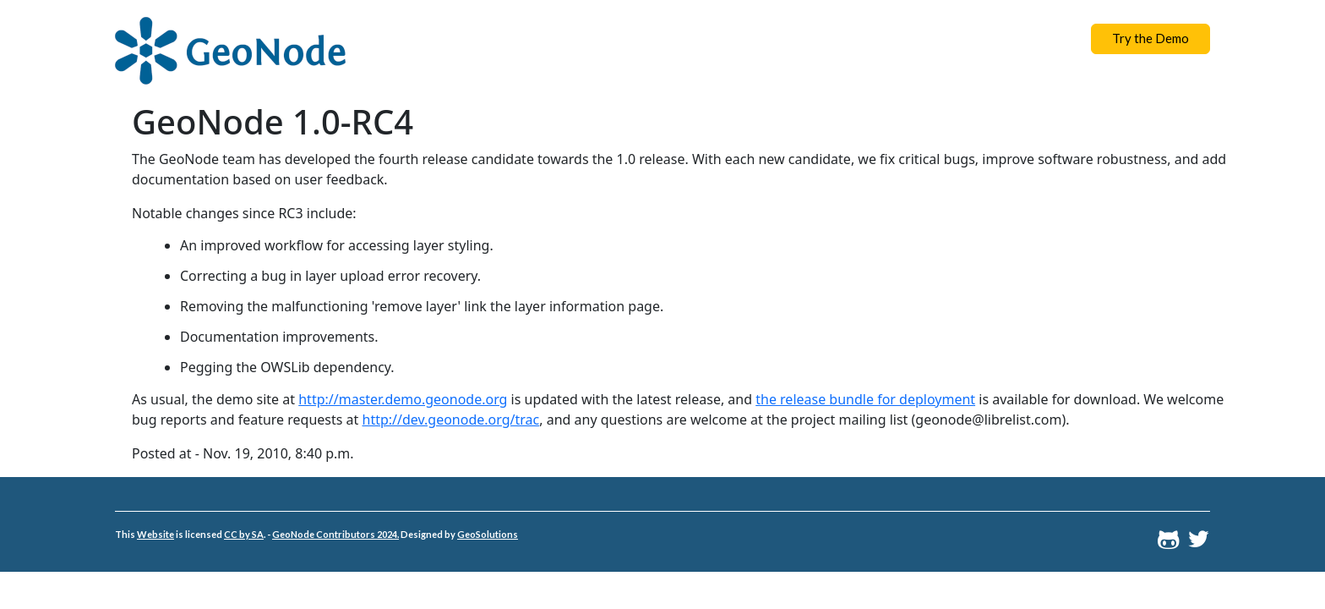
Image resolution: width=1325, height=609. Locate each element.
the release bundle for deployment (865, 399)
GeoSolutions (487, 534)
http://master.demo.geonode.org (402, 399)
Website (155, 534)
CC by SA (244, 534)
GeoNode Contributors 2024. (335, 534)
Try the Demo (1150, 38)
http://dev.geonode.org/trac (451, 419)
